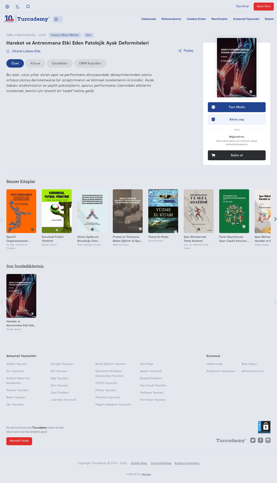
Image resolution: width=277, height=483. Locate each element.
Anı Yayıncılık (15, 371)
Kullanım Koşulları (187, 463)
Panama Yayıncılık (107, 397)
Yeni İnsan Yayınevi (152, 399)
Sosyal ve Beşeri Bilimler (65, 35)
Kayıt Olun (264, 6)
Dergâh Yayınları (62, 364)
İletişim (269, 19)
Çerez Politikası (161, 463)
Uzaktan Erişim (196, 19)
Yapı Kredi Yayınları (153, 385)
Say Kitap (146, 364)
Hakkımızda (148, 19)
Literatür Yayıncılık (63, 399)
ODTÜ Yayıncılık (106, 383)
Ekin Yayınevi (59, 385)
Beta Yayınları (16, 397)
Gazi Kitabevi (60, 392)
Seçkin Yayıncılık (151, 371)
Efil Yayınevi (59, 371)
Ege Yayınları (60, 378)
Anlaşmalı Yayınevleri (246, 19)
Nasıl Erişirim (219, 19)
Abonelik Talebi (19, 441)
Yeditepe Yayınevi (152, 392)
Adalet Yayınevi (16, 364)
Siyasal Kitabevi (151, 378)
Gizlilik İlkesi (139, 463)
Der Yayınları (15, 404)
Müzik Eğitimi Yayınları (110, 364)
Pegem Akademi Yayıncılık (113, 404)
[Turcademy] (229, 441)
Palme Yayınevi (105, 390)
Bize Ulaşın (249, 364)
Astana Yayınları (17, 390)
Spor (88, 35)
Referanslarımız (171, 19)
